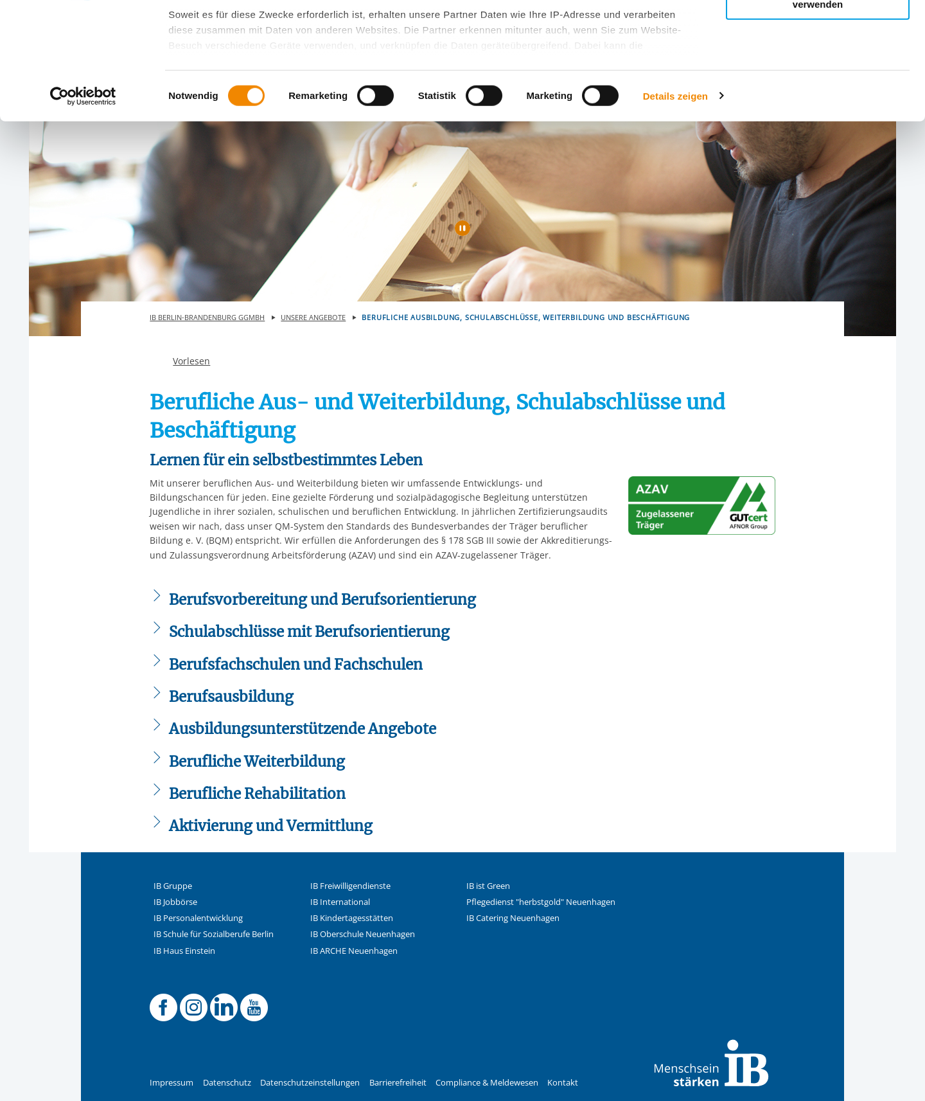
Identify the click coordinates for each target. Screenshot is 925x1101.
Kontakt (562, 1082)
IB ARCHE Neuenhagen (354, 950)
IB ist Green (488, 886)
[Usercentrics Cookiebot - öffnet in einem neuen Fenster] (83, 205)
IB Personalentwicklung (198, 918)
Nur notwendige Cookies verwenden (817, 108)
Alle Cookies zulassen (817, 31)
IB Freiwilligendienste (350, 886)
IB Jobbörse (175, 902)
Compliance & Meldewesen (487, 1082)
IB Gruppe (173, 886)
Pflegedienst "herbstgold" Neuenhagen (540, 902)
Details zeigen (675, 205)
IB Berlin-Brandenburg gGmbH (207, 317)
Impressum (171, 1082)
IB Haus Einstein (184, 950)
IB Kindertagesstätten (351, 918)
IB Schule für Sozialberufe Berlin (214, 934)
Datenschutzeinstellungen (310, 1082)
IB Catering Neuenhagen (512, 918)
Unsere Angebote (313, 317)
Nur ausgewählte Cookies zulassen (817, 67)
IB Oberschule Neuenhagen (362, 934)
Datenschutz (227, 1082)
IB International (340, 902)
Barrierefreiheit (398, 1082)
